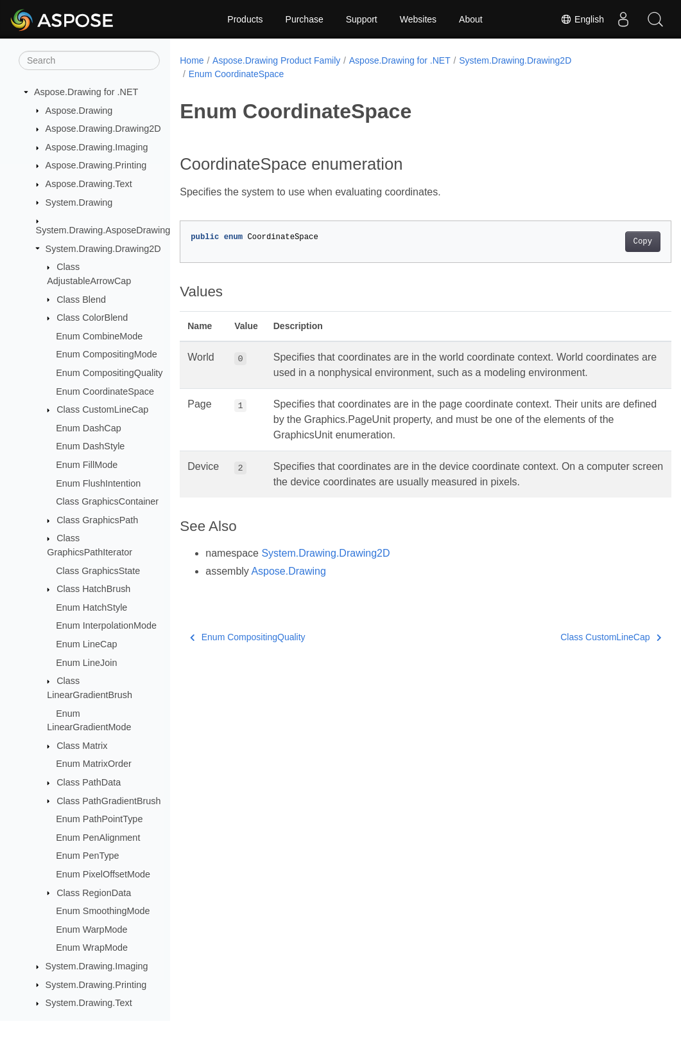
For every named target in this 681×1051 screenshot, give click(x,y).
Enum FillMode (86, 465)
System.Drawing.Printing (96, 985)
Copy (608, 241)
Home (191, 60)
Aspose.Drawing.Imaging (97, 147)
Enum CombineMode (99, 336)
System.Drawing (79, 202)
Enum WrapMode (92, 947)
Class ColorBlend (92, 317)
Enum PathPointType (99, 819)
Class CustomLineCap (102, 409)
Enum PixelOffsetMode (103, 874)
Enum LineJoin (86, 663)
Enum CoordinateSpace (105, 391)
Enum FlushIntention (98, 483)
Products (245, 19)
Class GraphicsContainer (107, 501)
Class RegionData (93, 893)
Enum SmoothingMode (103, 911)
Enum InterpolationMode (106, 625)
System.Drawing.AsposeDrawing (103, 230)
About (471, 19)
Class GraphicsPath (97, 520)
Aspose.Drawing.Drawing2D (103, 128)
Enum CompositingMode (106, 354)
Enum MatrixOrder (94, 764)
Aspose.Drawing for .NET (86, 92)
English (582, 19)
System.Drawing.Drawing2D (103, 249)
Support (361, 19)
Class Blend (81, 299)
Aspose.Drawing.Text (89, 184)
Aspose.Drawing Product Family (276, 60)
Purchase (304, 19)
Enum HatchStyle (91, 607)
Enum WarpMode (91, 929)
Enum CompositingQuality (109, 373)
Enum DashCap (88, 428)
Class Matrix (81, 746)
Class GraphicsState (98, 571)
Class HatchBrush (93, 589)
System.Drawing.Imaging (97, 966)
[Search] (89, 60)
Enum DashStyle (90, 446)
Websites (418, 19)
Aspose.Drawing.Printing (96, 165)
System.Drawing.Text (89, 1003)
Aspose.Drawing (79, 110)
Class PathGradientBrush (108, 801)
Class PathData (88, 782)
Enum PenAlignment (98, 837)
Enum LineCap (86, 644)
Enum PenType (87, 855)
